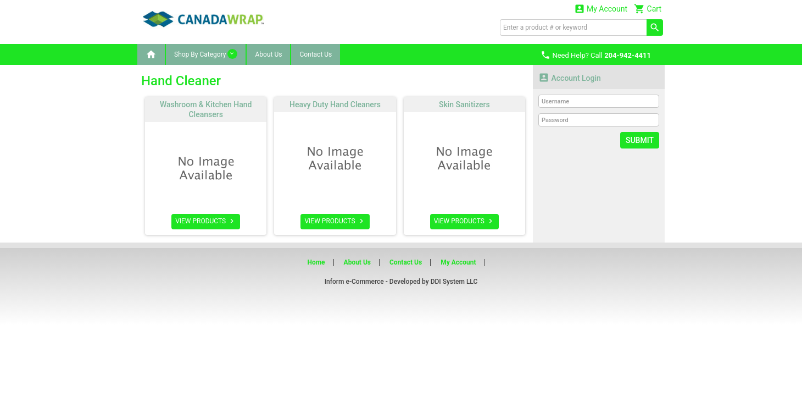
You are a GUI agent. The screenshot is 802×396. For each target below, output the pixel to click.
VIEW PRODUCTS (205, 221)
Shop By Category (205, 54)
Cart (647, 8)
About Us (268, 54)
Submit (640, 140)
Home (316, 262)
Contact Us (315, 54)
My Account (601, 8)
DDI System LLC (454, 281)
